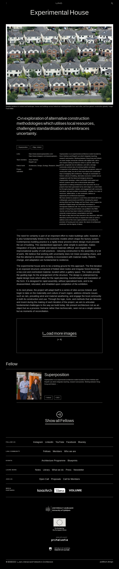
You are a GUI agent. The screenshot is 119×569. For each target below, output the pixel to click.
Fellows (47, 451)
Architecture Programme (53, 460)
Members (57, 451)
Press (68, 470)
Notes (38, 470)
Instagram (38, 442)
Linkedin (49, 442)
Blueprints (72, 460)
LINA (59, 3)
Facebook (71, 442)
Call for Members (71, 479)
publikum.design (106, 562)
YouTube (60, 442)
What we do (58, 470)
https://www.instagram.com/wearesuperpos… (43, 156)
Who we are (70, 451)
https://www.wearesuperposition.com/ (41, 154)
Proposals (56, 479)
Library (46, 470)
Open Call (44, 479)
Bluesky (82, 442)
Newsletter (79, 470)
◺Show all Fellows (59, 417)
